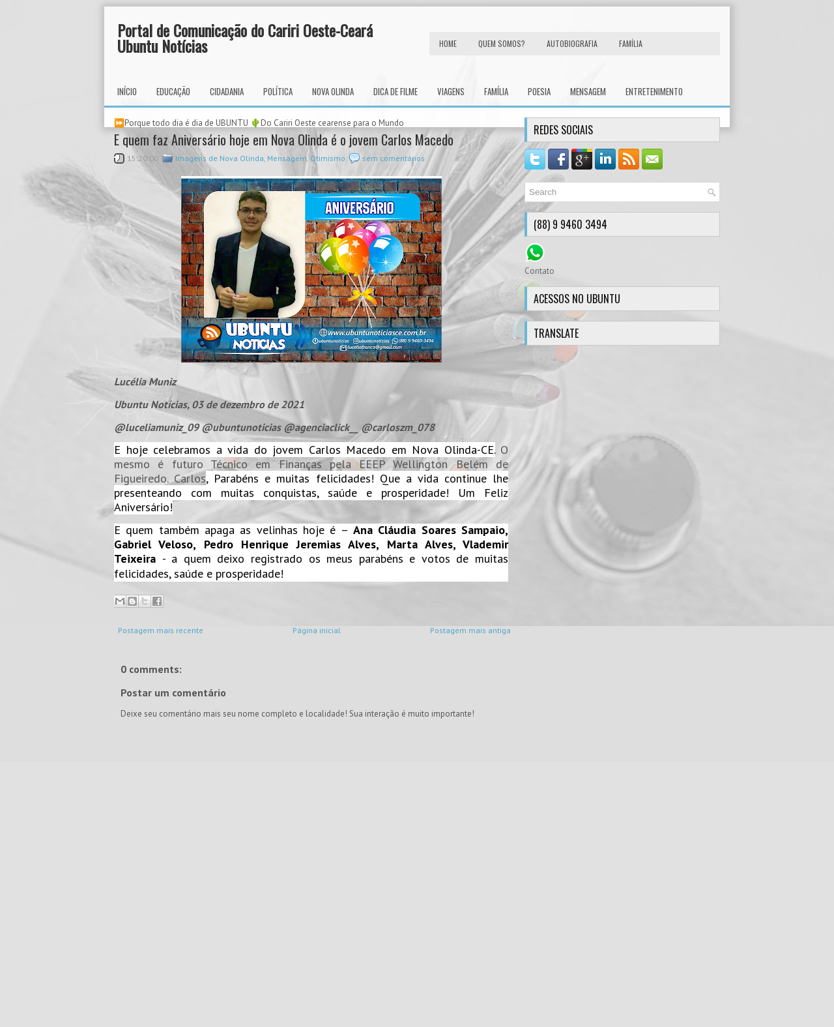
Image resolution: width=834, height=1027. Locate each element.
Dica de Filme (395, 91)
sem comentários (393, 158)
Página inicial (317, 630)
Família (496, 91)
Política (278, 91)
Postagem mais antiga (470, 630)
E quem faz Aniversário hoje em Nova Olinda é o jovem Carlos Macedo (283, 139)
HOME (448, 43)
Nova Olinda (333, 91)
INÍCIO (127, 91)
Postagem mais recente (160, 630)
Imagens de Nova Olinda (219, 158)
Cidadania (227, 91)
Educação (173, 91)
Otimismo (327, 158)
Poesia (539, 91)
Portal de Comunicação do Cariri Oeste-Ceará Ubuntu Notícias (245, 37)
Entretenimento (654, 91)
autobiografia (572, 43)
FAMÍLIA (630, 43)
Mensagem (588, 91)
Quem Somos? (501, 43)
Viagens (451, 91)
